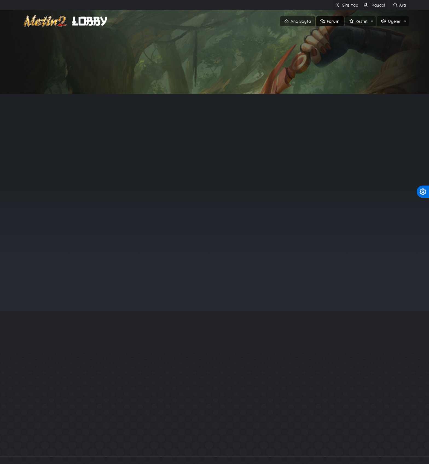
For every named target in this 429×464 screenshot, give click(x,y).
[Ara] (399, 5)
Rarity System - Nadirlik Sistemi (324, 398)
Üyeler (394, 21)
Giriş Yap (191, 81)
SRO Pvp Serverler (239, 445)
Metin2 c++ (168, 445)
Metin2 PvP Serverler (127, 445)
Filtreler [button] (393, 139)
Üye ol (237, 81)
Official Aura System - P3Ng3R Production (336, 408)
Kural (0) (114, 121)
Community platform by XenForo (214, 433)
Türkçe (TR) (33, 461)
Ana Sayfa (301, 21)
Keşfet (361, 21)
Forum (333, 21)
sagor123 (362, 229)
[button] (372, 21)
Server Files (200, 445)
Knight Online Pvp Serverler (295, 445)
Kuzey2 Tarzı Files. (309, 417)
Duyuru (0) (87, 121)
